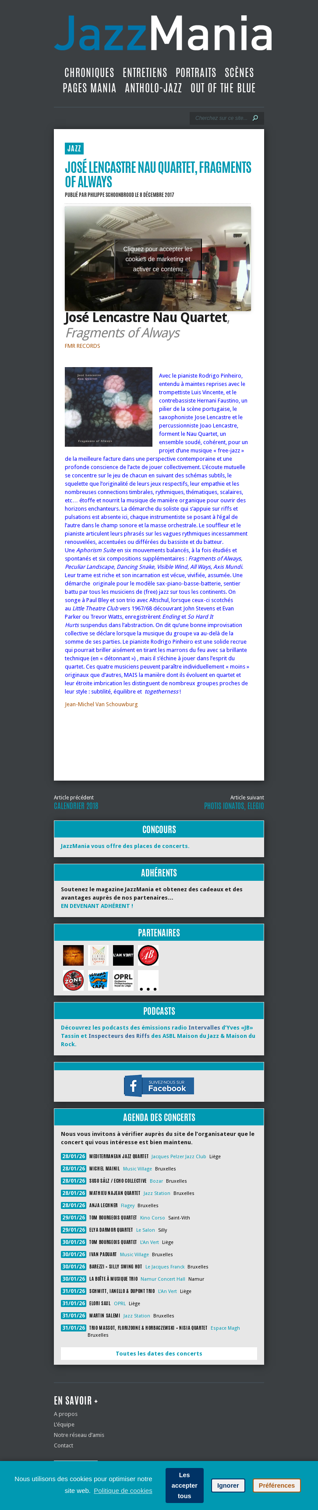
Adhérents (159, 872)
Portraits (196, 72)
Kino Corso (152, 1218)
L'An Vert (149, 1242)
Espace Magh (225, 1328)
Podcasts (159, 1011)
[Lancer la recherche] (255, 118)
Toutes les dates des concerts (159, 1353)
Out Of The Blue (223, 88)
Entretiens (145, 72)
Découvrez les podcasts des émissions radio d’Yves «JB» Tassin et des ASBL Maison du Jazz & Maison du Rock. (158, 1036)
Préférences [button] (277, 1485)
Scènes (239, 72)
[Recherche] (221, 118)
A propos (66, 1414)
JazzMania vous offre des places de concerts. (125, 846)
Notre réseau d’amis (79, 1435)
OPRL (120, 1304)
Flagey (127, 1206)
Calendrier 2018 (76, 806)
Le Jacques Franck (164, 1267)
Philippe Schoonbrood (111, 195)
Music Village (137, 1169)
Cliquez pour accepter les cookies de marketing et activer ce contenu (158, 258)
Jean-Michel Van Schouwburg (101, 704)
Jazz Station (157, 1193)
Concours (159, 829)
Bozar (156, 1181)
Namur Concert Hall (163, 1279)
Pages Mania (90, 88)
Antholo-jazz (153, 88)
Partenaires (159, 932)
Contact (63, 1445)
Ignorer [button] (228, 1485)
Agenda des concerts (159, 1117)
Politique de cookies (123, 1490)
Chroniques (89, 72)
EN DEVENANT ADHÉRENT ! (97, 906)
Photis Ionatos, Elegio (234, 806)
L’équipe (64, 1424)
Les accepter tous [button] (185, 1485)
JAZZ (74, 149)
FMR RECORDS (82, 346)
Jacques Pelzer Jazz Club (179, 1157)
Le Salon (145, 1230)
